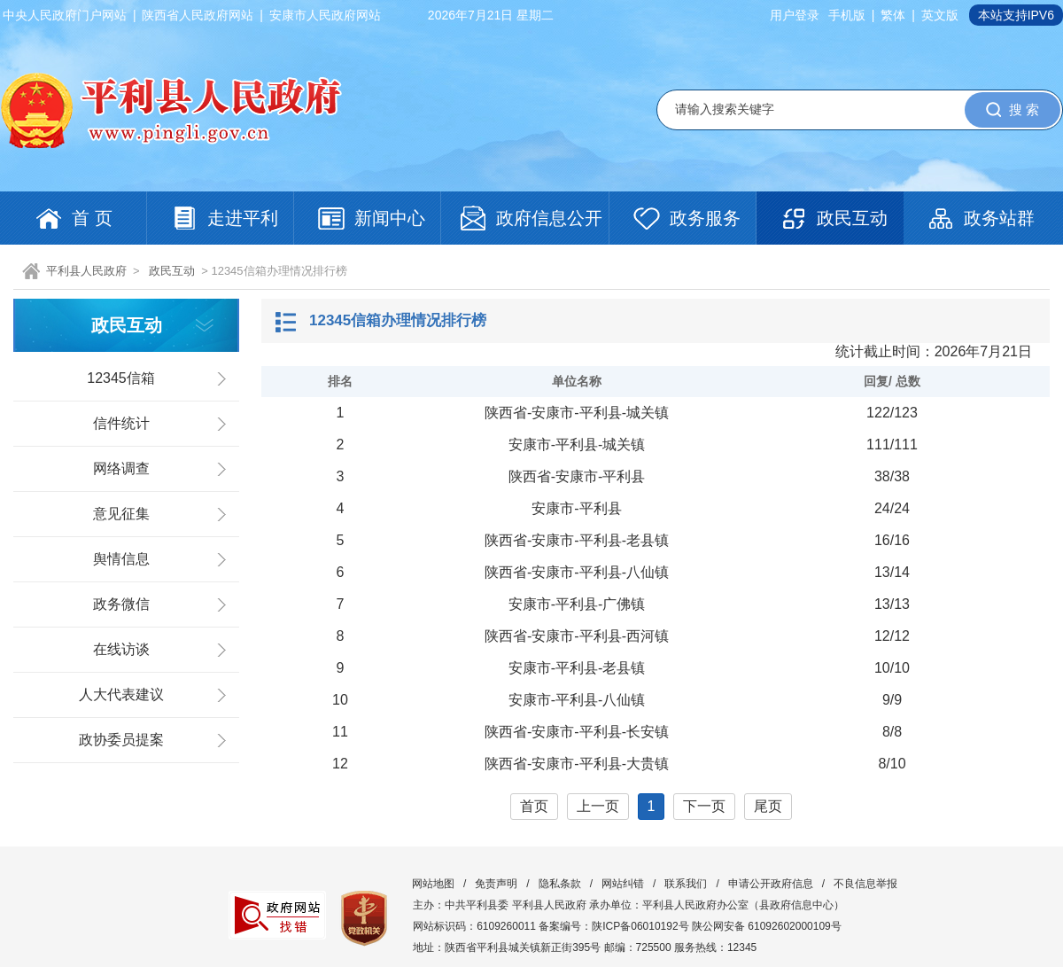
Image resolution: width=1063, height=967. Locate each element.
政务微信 (121, 604)
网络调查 (121, 468)
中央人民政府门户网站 (65, 15)
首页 (534, 806)
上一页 (598, 806)
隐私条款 (560, 883)
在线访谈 (121, 649)
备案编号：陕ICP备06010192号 (613, 926)
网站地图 (433, 883)
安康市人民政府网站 (325, 15)
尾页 (768, 806)
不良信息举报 (865, 883)
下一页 (704, 806)
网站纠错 (622, 883)
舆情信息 (121, 558)
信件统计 (121, 423)
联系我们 (685, 883)
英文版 (939, 15)
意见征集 (121, 513)
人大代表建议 (121, 694)
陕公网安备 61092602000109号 (767, 926)
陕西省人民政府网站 (197, 15)
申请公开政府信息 (770, 883)
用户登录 (794, 15)
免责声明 (496, 883)
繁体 (893, 15)
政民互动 (172, 270)
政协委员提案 (121, 739)
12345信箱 (121, 378)
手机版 (846, 15)
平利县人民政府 (86, 270)
